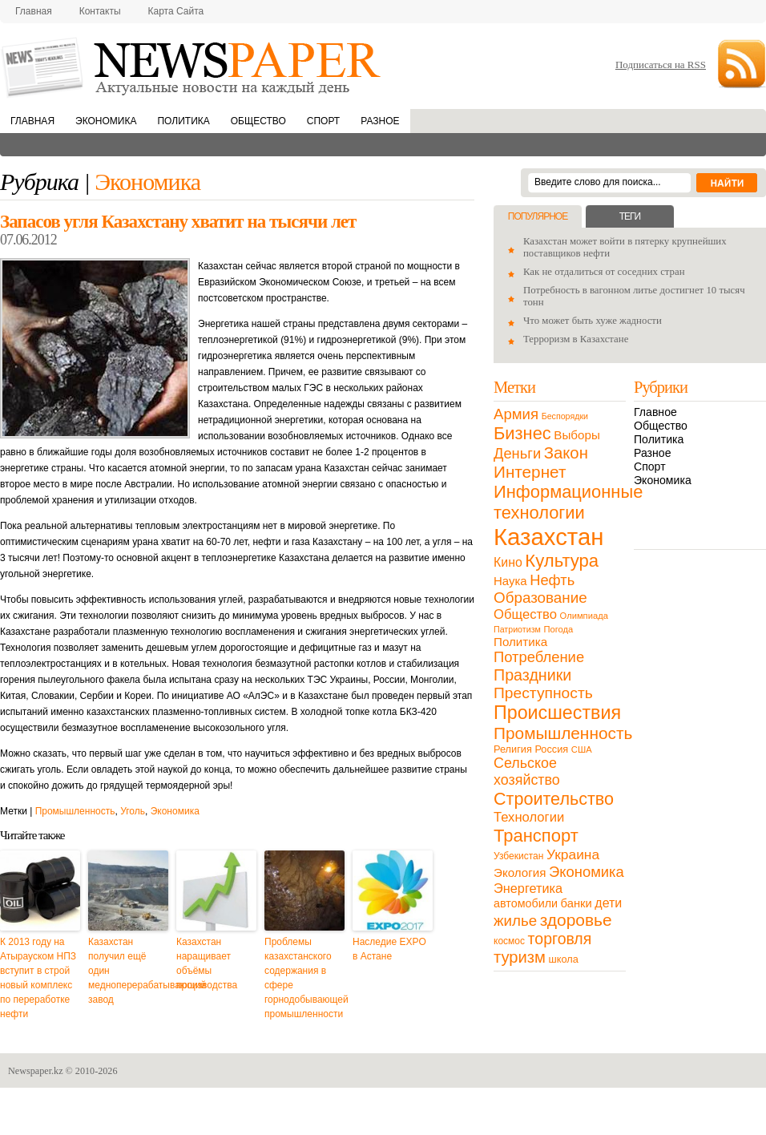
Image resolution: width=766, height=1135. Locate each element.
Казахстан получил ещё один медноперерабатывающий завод (128, 970)
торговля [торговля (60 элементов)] (560, 938)
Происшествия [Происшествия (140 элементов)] (557, 712)
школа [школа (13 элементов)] (564, 959)
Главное (655, 412)
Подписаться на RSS (660, 65)
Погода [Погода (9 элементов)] (558, 629)
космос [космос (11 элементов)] (509, 941)
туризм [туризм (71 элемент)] (520, 957)
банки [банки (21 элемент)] (576, 903)
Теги (629, 216)
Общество (258, 121)
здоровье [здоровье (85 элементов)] (576, 920)
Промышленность (75, 811)
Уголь (132, 811)
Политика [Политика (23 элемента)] (520, 641)
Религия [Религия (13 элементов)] (513, 749)
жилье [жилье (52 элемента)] (515, 920)
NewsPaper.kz (192, 66)
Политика (183, 121)
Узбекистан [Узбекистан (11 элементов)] (518, 856)
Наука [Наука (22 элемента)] (510, 581)
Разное (380, 121)
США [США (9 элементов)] (581, 749)
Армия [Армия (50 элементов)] (516, 414)
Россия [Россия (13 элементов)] (551, 749)
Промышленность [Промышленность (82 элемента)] (563, 733)
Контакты (100, 11)
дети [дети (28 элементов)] (608, 903)
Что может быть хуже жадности (592, 320)
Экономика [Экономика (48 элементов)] (586, 871)
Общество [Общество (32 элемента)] (525, 614)
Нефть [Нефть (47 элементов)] (552, 580)
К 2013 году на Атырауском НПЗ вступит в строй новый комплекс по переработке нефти (38, 978)
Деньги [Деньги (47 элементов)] (517, 453)
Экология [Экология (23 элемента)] (520, 872)
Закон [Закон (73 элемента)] (566, 453)
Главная (33, 11)
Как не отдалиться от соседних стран (604, 271)
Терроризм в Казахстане (575, 339)
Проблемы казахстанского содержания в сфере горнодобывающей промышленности (304, 978)
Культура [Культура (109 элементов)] (562, 561)
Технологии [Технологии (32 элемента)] (529, 817)
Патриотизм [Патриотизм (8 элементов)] (517, 629)
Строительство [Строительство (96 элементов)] (554, 799)
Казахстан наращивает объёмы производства (206, 963)
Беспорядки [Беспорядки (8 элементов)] (565, 416)
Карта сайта (176, 11)
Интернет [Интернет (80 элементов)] (530, 471)
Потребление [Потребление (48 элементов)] (539, 656)
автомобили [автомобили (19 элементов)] (526, 903)
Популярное (537, 216)
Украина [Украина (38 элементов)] (572, 854)
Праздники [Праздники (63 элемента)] (532, 675)
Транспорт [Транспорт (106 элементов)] (536, 836)
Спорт (323, 121)
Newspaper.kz (35, 1070)
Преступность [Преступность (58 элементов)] (543, 693)
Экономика (105, 121)
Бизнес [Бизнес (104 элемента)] (522, 433)
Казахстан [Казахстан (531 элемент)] (548, 536)
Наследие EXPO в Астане (389, 949)
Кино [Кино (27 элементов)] (508, 562)
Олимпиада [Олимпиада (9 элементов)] (584, 615)
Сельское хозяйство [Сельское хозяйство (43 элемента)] (527, 771)
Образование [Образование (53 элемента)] (540, 597)
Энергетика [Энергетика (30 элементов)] (528, 888)
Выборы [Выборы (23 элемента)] (576, 435)
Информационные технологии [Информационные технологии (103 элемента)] (568, 502)
